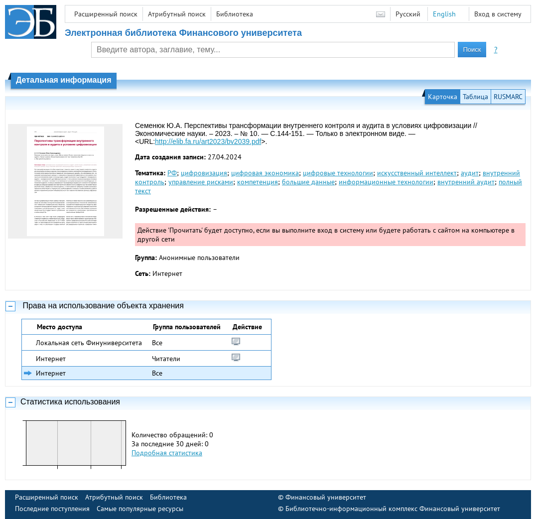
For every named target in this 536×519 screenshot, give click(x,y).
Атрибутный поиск (177, 13)
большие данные (308, 181)
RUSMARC (508, 96)
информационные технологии (386, 181)
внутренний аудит (466, 181)
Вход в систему (498, 13)
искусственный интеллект (417, 172)
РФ (172, 172)
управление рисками (200, 181)
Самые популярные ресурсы (140, 508)
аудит (470, 172)
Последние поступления (52, 508)
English (444, 13)
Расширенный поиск (105, 13)
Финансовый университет (325, 497)
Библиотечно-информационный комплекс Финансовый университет (392, 508)
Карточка (442, 96)
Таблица (475, 96)
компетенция (257, 181)
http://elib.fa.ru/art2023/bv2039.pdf (208, 141)
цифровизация (204, 172)
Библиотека (234, 13)
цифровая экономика (265, 172)
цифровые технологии (338, 172)
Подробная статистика (167, 452)
